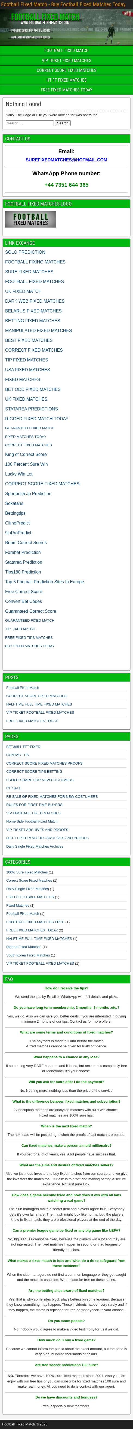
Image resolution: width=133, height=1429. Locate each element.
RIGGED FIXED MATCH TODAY (37, 418)
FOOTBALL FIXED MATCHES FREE (35, 922)
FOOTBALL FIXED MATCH (66, 50)
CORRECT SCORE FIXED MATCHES (66, 70)
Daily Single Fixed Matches (27, 889)
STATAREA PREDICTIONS (31, 409)
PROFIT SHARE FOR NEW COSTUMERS (40, 780)
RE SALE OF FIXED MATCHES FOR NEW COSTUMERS (52, 797)
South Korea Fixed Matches (28, 955)
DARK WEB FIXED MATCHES (34, 301)
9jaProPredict (18, 532)
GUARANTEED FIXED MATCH (29, 428)
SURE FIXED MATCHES (29, 271)
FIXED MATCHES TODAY (25, 437)
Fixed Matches (17, 905)
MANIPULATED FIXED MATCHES (38, 330)
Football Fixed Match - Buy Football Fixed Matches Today (63, 4)
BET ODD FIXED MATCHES (33, 389)
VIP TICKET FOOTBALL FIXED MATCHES (40, 712)
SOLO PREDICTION (25, 252)
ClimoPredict (17, 523)
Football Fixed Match (22, 688)
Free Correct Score (23, 591)
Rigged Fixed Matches (23, 947)
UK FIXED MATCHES (26, 399)
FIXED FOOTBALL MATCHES (30, 897)
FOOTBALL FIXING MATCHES (35, 262)
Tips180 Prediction (23, 572)
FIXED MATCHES (22, 379)
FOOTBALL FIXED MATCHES (34, 281)
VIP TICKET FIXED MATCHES (66, 60)
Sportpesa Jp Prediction (28, 493)
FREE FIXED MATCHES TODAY (66, 90)
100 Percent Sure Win (26, 464)
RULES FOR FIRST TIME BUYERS (34, 805)
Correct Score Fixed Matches (29, 880)
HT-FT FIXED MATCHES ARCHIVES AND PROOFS (47, 838)
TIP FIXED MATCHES (26, 360)
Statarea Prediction (23, 562)
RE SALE (13, 788)
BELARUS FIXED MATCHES (33, 311)
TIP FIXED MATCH (20, 629)
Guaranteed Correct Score (30, 611)
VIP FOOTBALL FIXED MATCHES (33, 813)
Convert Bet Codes (23, 601)
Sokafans (14, 503)
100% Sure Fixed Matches (27, 872)
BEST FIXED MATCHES (29, 340)
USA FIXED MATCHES (27, 369)
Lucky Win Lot (18, 474)
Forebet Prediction (23, 552)
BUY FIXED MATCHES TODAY (30, 646)
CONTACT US (17, 755)
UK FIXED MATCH (23, 291)
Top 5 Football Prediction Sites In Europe (44, 581)
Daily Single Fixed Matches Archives (34, 846)
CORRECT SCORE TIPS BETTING (34, 771)
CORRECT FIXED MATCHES (34, 350)
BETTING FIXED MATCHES (32, 320)
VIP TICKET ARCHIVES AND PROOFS (37, 830)
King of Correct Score (26, 454)
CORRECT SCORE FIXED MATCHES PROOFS (44, 763)
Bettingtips (15, 513)
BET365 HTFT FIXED (23, 747)
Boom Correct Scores (26, 542)
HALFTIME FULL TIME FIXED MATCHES (39, 704)
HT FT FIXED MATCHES (66, 80)
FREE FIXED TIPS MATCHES (29, 638)
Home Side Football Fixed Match (32, 821)
